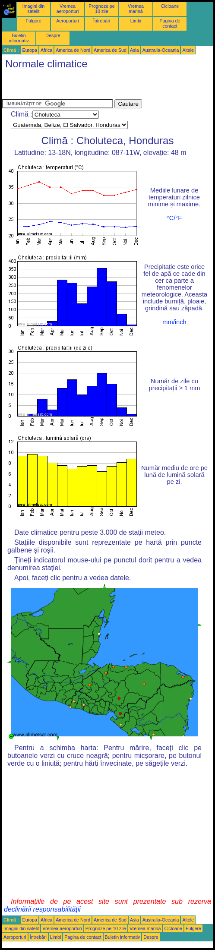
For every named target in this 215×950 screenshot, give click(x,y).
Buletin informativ (18, 38)
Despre (52, 35)
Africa (46, 50)
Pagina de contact (170, 23)
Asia (134, 50)
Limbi (135, 20)
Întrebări (101, 20)
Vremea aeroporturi (68, 8)
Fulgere (33, 20)
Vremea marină (136, 8)
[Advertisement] (103, 86)
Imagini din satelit (33, 8)
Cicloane (170, 6)
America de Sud (110, 50)
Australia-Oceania (160, 50)
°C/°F (174, 218)
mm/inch (174, 322)
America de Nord (73, 50)
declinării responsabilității (42, 909)
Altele (188, 50)
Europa (29, 50)
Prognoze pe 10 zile (101, 8)
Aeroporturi (67, 20)
